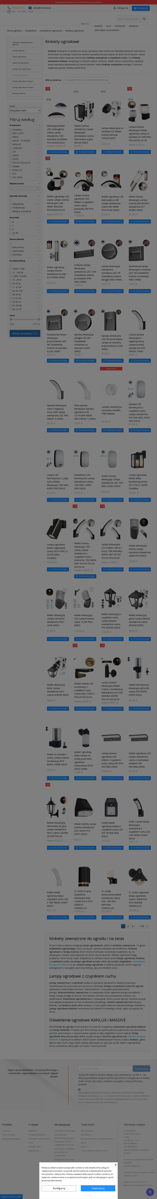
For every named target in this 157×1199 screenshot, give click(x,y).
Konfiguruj (59, 1188)
